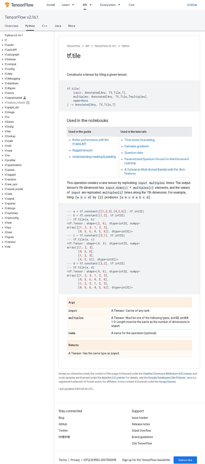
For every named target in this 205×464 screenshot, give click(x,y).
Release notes (141, 424)
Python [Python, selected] (30, 26)
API (87, 45)
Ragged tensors (82, 150)
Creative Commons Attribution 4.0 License (167, 373)
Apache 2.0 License (113, 377)
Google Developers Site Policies (166, 377)
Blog (61, 417)
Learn (65, 5)
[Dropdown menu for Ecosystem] (120, 5)
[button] (26, 40)
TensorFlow (73, 45)
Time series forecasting (140, 140)
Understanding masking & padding (94, 156)
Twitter (63, 430)
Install (51, 5)
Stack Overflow (141, 430)
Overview (11, 26)
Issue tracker (140, 417)
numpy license (167, 381)
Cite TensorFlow (142, 443)
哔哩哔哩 (64, 437)
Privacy (75, 460)
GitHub (192, 5)
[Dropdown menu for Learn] (74, 5)
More (71, 26)
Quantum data (134, 152)
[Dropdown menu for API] (92, 5)
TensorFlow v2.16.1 (21, 17)
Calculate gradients (137, 146)
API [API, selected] (85, 5)
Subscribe (185, 460)
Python (126, 45)
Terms (63, 460)
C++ (44, 26)
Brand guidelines (142, 437)
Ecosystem (108, 5)
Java (58, 26)
